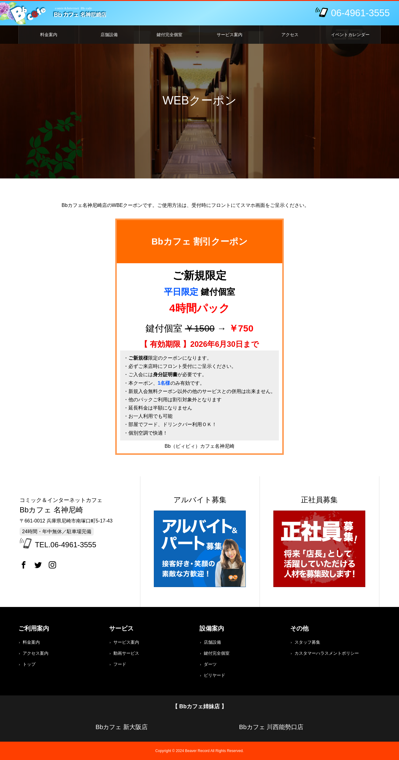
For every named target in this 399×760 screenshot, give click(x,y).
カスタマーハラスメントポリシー (326, 653)
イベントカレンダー (350, 34)
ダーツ (210, 664)
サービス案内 (229, 34)
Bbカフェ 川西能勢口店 (271, 727)
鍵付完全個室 (169, 34)
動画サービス (126, 653)
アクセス (289, 34)
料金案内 (48, 34)
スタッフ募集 (307, 642)
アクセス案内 (35, 653)
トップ (29, 664)
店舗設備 (109, 34)
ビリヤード (214, 675)
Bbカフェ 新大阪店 (122, 727)
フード (119, 664)
